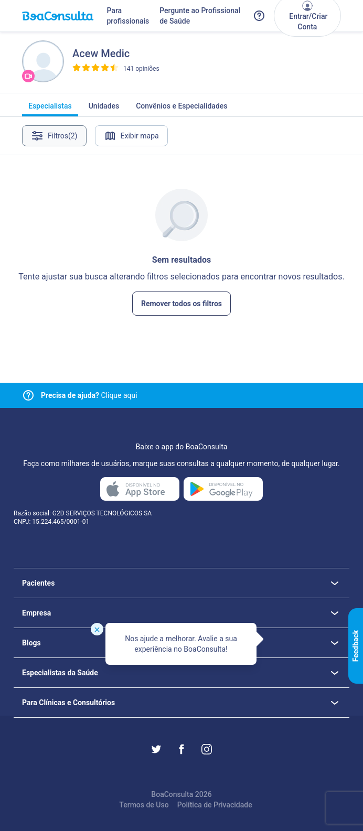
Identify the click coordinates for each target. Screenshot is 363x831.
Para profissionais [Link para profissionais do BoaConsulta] (127, 15)
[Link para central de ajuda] (28, 395)
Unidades (104, 109)
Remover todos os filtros (181, 303)
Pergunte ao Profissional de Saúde (199, 15)
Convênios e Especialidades (181, 109)
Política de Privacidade (214, 805)
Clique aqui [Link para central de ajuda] (89, 395)
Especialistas (50, 109)
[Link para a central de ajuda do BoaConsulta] (259, 15)
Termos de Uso (143, 805)
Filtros (54, 135)
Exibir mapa (131, 135)
